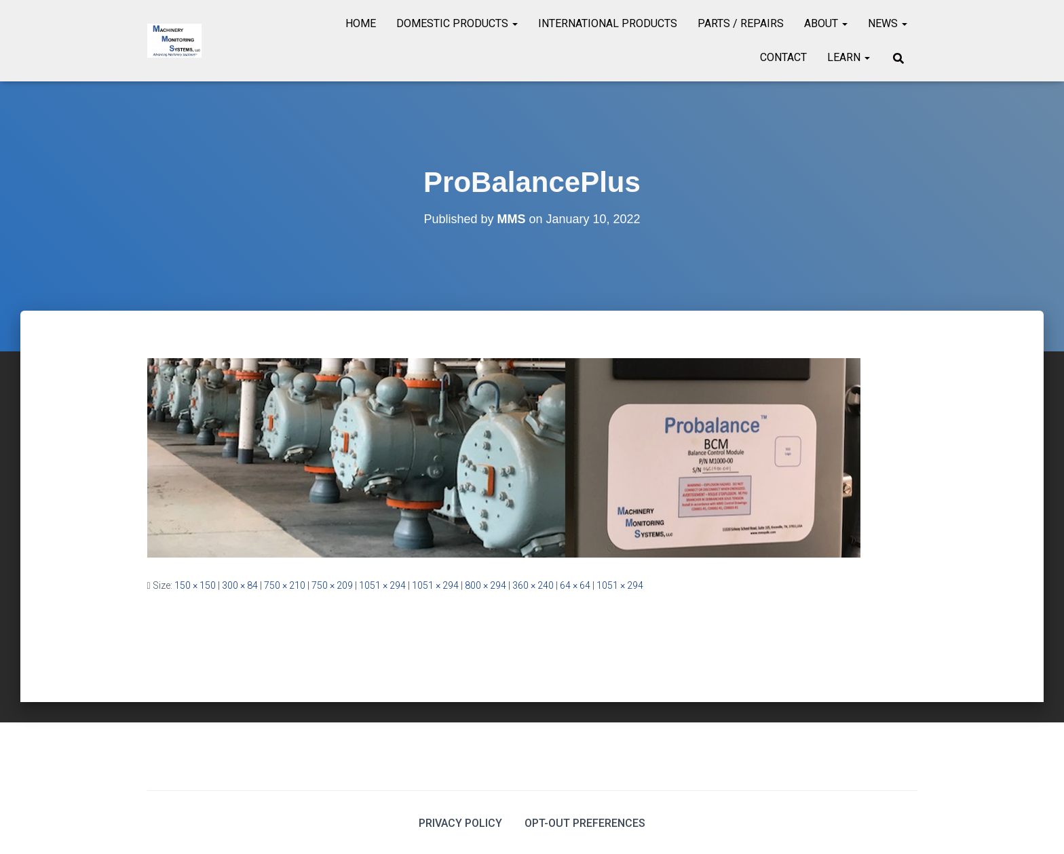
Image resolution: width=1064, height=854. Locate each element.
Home (360, 23)
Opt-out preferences (585, 823)
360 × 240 (533, 585)
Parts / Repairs (741, 23)
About (826, 23)
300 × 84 (240, 585)
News (887, 23)
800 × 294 (485, 585)
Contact (783, 57)
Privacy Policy (460, 823)
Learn (848, 57)
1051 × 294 (382, 585)
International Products (607, 23)
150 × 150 (195, 585)
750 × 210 (284, 585)
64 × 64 (575, 585)
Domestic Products (457, 23)
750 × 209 (332, 585)
